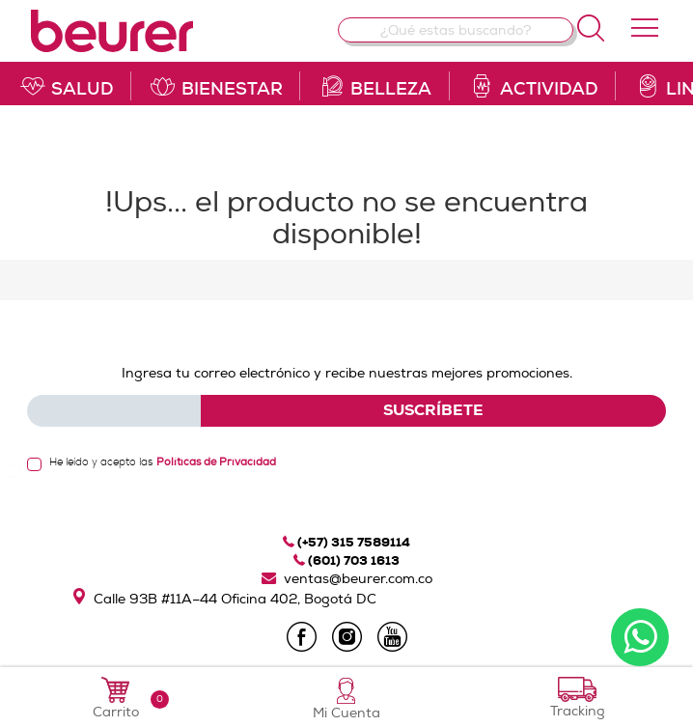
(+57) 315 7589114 (346, 542)
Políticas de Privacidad (216, 462)
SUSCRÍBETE (433, 410)
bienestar (216, 86)
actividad (532, 86)
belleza (374, 86)
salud (66, 86)
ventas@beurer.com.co (347, 579)
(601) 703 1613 (346, 560)
